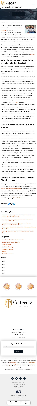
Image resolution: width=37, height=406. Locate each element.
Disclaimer (16, 397)
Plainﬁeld (21, 364)
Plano (24, 364)
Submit (18, 351)
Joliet (30, 362)
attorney (32, 54)
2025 (2, 264)
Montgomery (15, 364)
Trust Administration (19, 22)
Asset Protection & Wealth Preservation (13, 240)
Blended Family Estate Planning (11, 242)
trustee (3, 69)
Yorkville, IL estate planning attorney (11, 188)
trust (17, 102)
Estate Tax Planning (7, 247)
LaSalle (6, 364)
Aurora (10, 362)
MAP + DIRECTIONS (18, 337)
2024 (2, 267)
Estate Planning (6, 244)
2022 (2, 273)
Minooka (10, 364)
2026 (2, 261)
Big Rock (14, 362)
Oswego (28, 364)
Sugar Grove (9, 365)
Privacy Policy (22, 395)
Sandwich (32, 364)
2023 (2, 270)
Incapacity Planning (7, 249)
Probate (4, 251)
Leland (33, 362)
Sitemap (22, 397)
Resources (14, 395)
